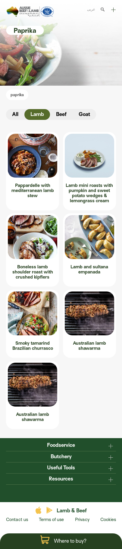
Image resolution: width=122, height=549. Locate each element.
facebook (49, 492)
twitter (61, 492)
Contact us (17, 519)
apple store (39, 510)
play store (50, 510)
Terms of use (51, 519)
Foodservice (61, 445)
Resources (61, 479)
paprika (17, 95)
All (15, 114)
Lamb (37, 114)
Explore (113, 10)
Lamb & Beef (72, 511)
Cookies (108, 519)
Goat (84, 114)
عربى (91, 9)
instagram (73, 492)
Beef (61, 114)
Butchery (61, 456)
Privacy (82, 519)
